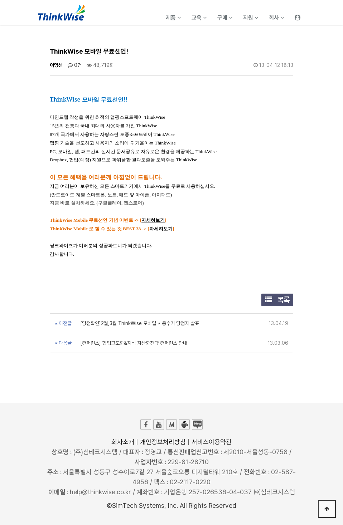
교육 (199, 17)
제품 (173, 17)
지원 (250, 17)
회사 (276, 17)
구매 (224, 17)
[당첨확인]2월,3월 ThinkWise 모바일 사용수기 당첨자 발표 (139, 323)
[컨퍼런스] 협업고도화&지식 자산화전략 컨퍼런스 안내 (133, 343)
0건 (75, 65)
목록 (277, 299)
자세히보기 (153, 220)
